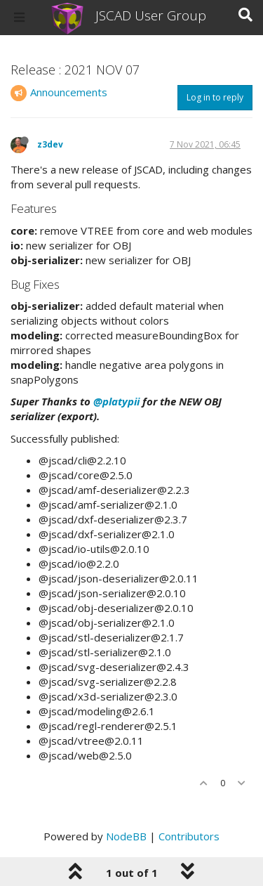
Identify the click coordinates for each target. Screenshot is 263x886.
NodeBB (126, 836)
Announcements (68, 92)
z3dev (50, 144)
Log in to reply (215, 97)
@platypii (116, 401)
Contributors (189, 836)
